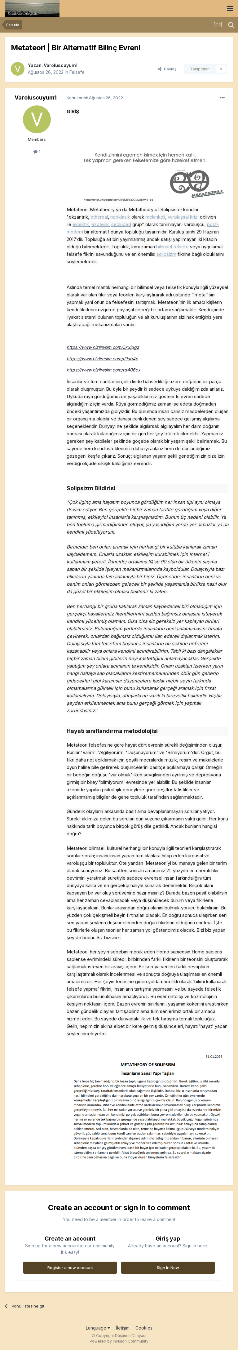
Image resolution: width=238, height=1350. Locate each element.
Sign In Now (168, 1267)
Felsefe (77, 72)
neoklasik (120, 217)
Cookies (143, 1327)
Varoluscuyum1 (60, 65)
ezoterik (100, 224)
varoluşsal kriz (182, 217)
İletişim (123, 1327)
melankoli (155, 217)
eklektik (81, 224)
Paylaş (167, 68)
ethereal (99, 217)
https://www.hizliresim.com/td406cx (103, 369)
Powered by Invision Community (119, 1341)
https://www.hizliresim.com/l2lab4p (102, 358)
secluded (121, 224)
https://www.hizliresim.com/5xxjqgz (103, 347)
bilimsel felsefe (172, 247)
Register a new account (70, 1267)
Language (98, 1327)
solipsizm (166, 254)
